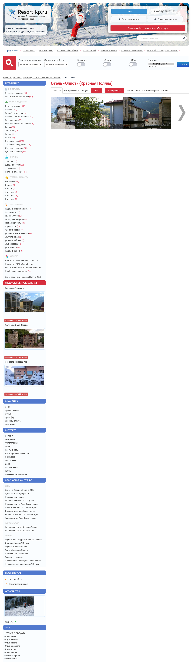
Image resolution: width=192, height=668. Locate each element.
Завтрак (12, 161)
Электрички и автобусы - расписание (23, 560)
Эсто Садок (13, 212)
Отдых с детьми (15, 106)
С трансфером (15, 141)
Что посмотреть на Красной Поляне (22, 564)
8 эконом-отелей (109, 50)
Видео (8, 446)
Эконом (11, 185)
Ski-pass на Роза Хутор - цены (19, 500)
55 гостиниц (29, 50)
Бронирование (12, 410)
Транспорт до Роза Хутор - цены (20, 517)
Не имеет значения (161, 64)
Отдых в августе (15, 633)
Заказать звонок (165, 19)
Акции (85, 90)
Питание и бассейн (16, 171)
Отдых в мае (10, 636)
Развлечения (11, 467)
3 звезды (12, 195)
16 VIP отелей (89, 50)
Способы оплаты (13, 420)
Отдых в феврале (12, 646)
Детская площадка (17, 148)
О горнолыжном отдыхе (20, 480)
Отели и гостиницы (17, 93)
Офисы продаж (129, 19)
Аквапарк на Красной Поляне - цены (22, 514)
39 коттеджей (46, 50)
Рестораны (11, 460)
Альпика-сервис (15, 229)
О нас (8, 406)
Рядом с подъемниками (20, 208)
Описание (56, 90)
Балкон (10, 137)
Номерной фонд (71, 90)
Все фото (10, 622)
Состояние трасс (150, 90)
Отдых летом (10, 649)
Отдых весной (11, 658)
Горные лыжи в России (16, 546)
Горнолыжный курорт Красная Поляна (23, 539)
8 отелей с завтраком (132, 50)
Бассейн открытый (17, 113)
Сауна (10, 127)
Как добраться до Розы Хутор (19, 530)
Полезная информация (16, 474)
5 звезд (11, 188)
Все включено (14, 120)
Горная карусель (15, 222)
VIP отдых (12, 181)
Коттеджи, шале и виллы (19, 96)
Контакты (10, 424)
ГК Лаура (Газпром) (16, 219)
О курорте (12, 430)
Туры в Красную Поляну (17, 550)
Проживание (12, 83)
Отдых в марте (11, 639)
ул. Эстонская (14, 236)
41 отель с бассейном (67, 50)
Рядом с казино (14, 250)
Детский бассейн (16, 151)
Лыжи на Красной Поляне (17, 543)
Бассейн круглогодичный (19, 116)
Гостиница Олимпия (14, 288)
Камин (10, 134)
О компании (11, 401)
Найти (184, 64)
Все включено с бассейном (20, 123)
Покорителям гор (16, 583)
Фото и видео (133, 90)
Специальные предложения (21, 282)
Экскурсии (10, 456)
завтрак (161, 66)
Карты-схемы (12, 449)
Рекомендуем (13, 572)
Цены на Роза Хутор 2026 (17, 493)
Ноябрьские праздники (19, 271)
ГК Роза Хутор (14, 215)
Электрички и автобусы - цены (20, 510)
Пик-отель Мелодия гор (15, 361)
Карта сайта (13, 579)
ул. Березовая (14, 243)
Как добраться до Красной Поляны (22, 527)
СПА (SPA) (12, 130)
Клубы (8, 470)
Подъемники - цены (14, 496)
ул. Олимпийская (15, 240)
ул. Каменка (13, 247)
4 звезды (11, 192)
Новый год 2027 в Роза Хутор (19, 264)
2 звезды (11, 199)
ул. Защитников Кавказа (19, 233)
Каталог (17, 77)
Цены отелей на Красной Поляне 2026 (23, 276)
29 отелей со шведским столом (162, 50)
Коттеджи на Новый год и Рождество (23, 267)
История (9, 435)
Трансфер (10, 417)
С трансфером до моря (18, 144)
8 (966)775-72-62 (165, 11)
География (10, 439)
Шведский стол (15, 164)
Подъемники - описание (16, 553)
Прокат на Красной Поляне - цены (21, 507)
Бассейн (11, 109)
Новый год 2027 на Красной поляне (22, 260)
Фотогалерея (11, 442)
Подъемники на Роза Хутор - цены (21, 503)
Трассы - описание (14, 557)
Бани (8, 463)
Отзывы (9, 413)
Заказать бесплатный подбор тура (148, 28)
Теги (7, 627)
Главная (7, 77)
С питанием (13, 168)
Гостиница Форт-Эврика (15, 325)
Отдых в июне (10, 652)
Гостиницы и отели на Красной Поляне (41, 77)
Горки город (13, 226)
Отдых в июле (10, 642)
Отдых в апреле (12, 655)
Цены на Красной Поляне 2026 (19, 489)
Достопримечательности (17, 453)
